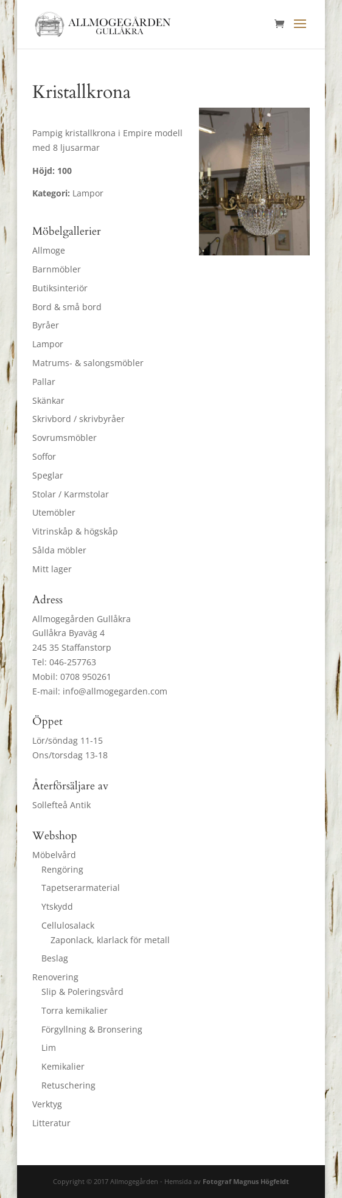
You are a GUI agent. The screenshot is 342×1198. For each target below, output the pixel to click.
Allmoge (48, 250)
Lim (48, 1047)
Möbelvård (54, 854)
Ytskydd (57, 906)
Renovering (55, 977)
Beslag (54, 958)
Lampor (47, 344)
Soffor (44, 456)
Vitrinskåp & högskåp (75, 531)
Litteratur (51, 1123)
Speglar (47, 475)
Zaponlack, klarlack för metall (110, 940)
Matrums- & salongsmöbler (88, 363)
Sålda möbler (59, 550)
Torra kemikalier (74, 1010)
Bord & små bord (67, 307)
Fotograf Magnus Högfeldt (246, 1181)
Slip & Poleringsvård (82, 991)
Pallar (43, 381)
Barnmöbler (56, 269)
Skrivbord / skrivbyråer (78, 418)
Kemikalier (63, 1066)
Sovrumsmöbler (64, 437)
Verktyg (47, 1104)
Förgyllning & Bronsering (91, 1029)
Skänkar (48, 400)
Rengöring (62, 869)
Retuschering (68, 1085)
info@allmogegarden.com (115, 691)
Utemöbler (53, 512)
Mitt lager (52, 569)
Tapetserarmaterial (80, 887)
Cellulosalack (67, 925)
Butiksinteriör (60, 288)
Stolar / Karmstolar (70, 494)
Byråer (45, 325)
